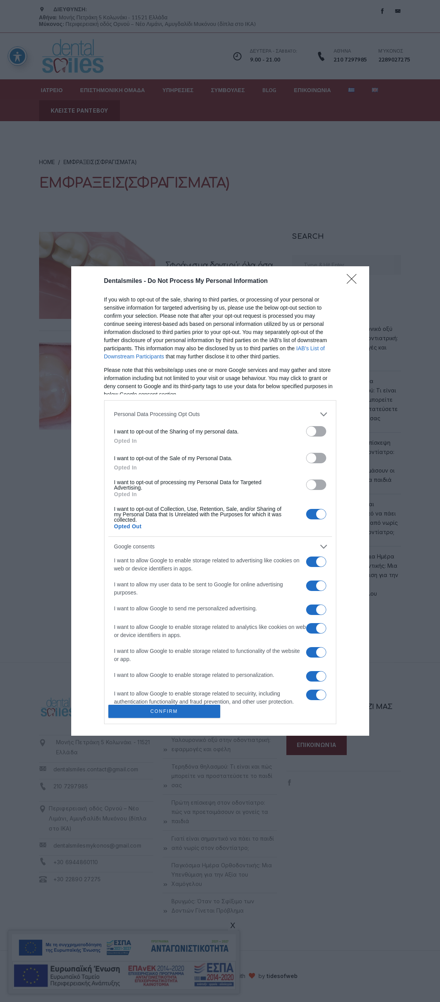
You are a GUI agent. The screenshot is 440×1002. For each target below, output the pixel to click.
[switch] (316, 431)
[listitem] (220, 414)
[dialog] (220, 501)
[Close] (354, 281)
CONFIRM (164, 711)
